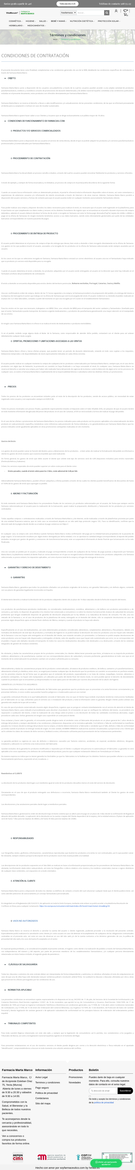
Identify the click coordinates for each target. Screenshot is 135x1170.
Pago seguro (42, 1087)
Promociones (76, 1077)
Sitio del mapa (42, 1103)
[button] (67, 3)
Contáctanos (42, 1098)
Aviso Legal (41, 1077)
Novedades (75, 1082)
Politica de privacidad (46, 1093)
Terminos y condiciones (47, 1082)
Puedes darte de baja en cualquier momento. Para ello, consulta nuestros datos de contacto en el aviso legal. (109, 1081)
